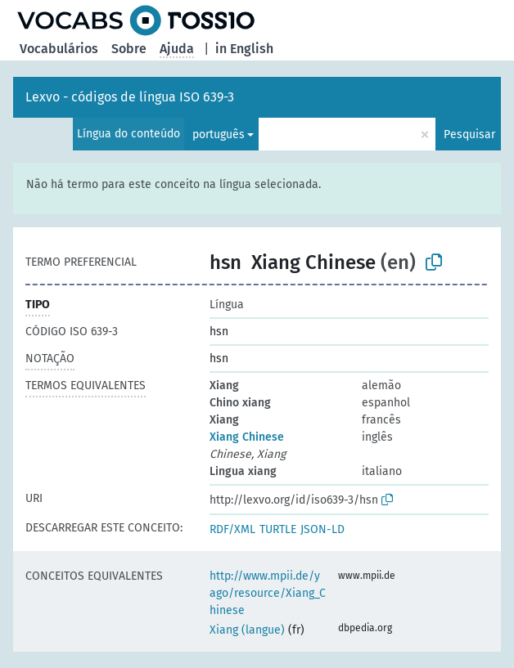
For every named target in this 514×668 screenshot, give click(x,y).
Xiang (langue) (247, 630)
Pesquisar (469, 134)
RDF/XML (232, 529)
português (218, 134)
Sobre (129, 48)
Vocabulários (59, 48)
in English (244, 48)
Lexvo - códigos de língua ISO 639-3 (129, 97)
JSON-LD (322, 529)
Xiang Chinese (247, 437)
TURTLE (277, 529)
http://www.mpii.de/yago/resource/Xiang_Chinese (268, 593)
